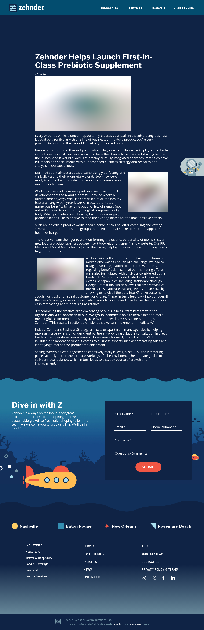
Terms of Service (136, 624)
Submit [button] (148, 467)
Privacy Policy (118, 624)
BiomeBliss (91, 143)
